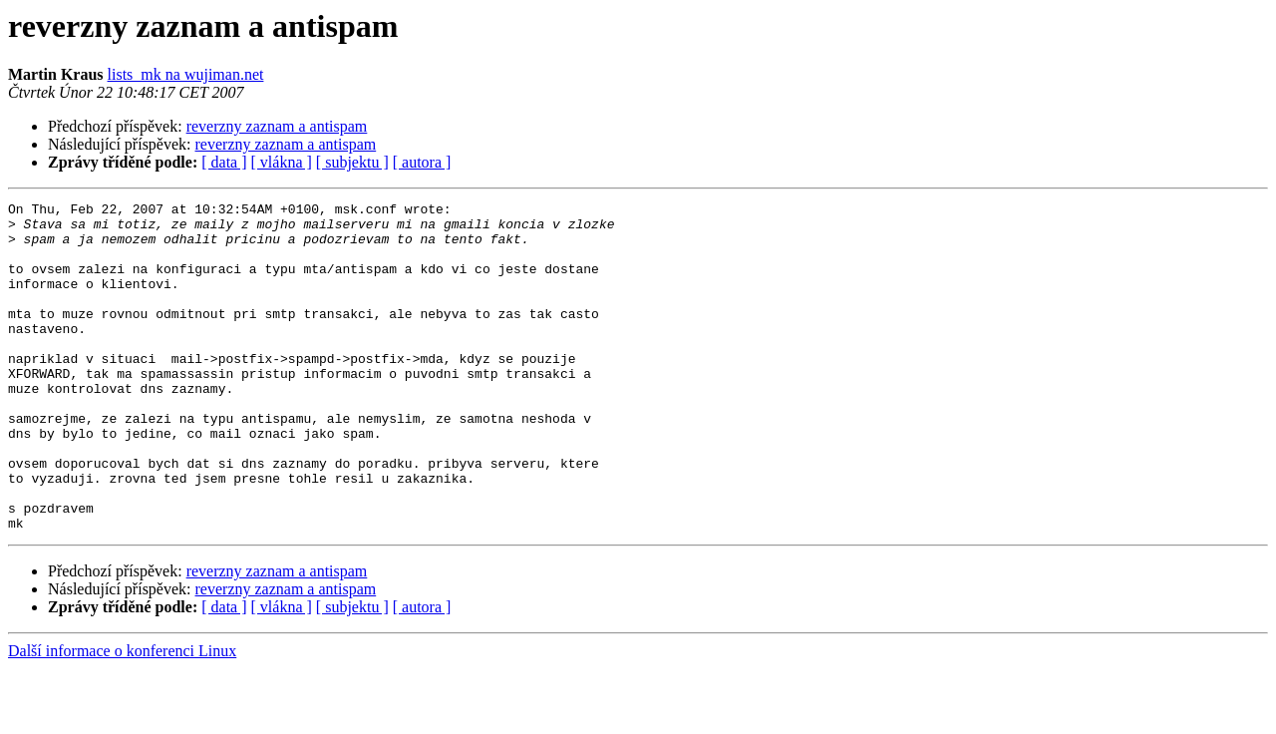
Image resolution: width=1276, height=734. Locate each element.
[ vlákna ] (281, 162)
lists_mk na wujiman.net (186, 74)
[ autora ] (422, 162)
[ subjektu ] (352, 162)
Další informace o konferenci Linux (122, 716)
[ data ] (223, 162)
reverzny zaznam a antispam (277, 126)
